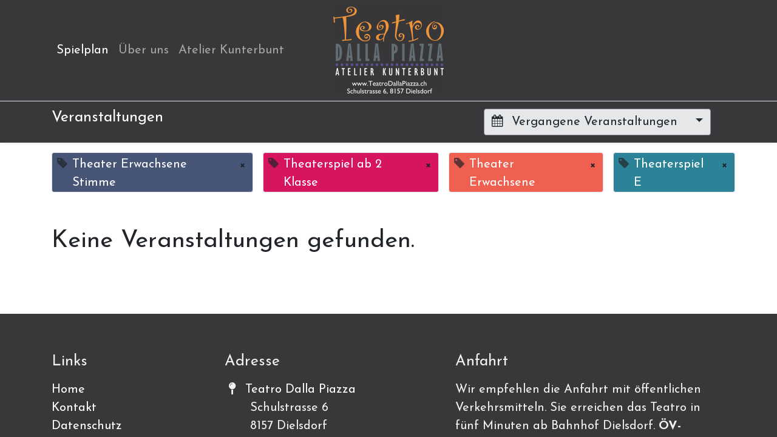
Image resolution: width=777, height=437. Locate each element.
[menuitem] (83, 50)
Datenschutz (87, 426)
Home (68, 390)
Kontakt (74, 408)
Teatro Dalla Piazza (300, 390)
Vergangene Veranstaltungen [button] (586, 121)
